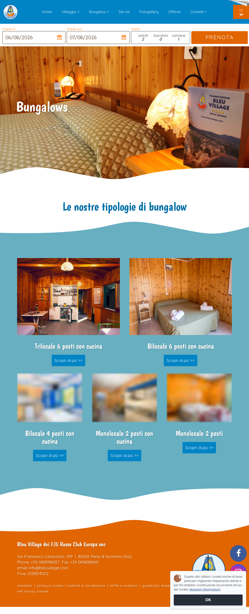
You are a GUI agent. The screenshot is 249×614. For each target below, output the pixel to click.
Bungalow (99, 12)
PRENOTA (219, 37)
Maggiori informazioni (204, 589)
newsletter (24, 585)
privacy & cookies (50, 585)
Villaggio (71, 12)
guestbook (150, 585)
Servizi (124, 12)
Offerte (174, 12)
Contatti (198, 12)
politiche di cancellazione (86, 585)
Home (47, 12)
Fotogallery (149, 12)
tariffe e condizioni (124, 585)
